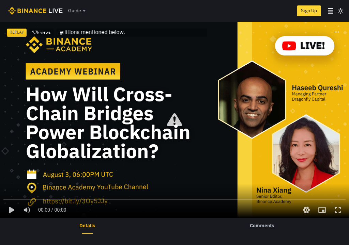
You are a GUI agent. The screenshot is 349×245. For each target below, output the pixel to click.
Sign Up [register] (309, 11)
